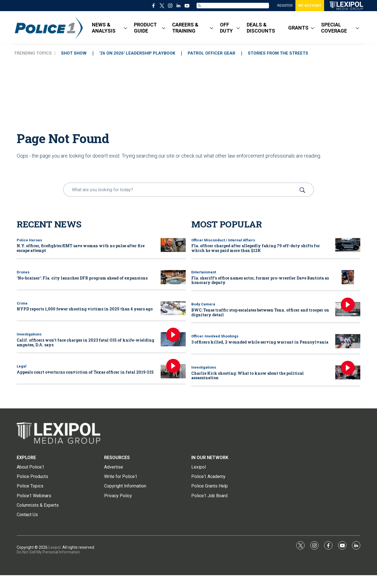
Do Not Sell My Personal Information (48, 552)
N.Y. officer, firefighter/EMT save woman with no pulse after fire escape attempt (81, 248)
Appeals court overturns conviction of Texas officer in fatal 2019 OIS (85, 372)
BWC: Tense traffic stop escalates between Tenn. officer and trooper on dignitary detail (260, 312)
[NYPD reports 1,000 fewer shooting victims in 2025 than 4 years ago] (173, 308)
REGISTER (285, 6)
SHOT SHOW (74, 53)
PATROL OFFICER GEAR (211, 53)
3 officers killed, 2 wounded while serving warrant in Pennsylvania (259, 342)
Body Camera (203, 304)
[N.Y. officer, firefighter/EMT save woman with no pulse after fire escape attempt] (173, 245)
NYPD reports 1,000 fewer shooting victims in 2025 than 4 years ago (85, 309)
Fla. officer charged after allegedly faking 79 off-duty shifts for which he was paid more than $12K (255, 248)
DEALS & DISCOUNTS (261, 28)
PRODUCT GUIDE (145, 28)
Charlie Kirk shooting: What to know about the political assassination (247, 376)
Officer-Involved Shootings (214, 336)
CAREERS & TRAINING (185, 28)
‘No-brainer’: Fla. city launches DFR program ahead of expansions (82, 278)
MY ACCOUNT (309, 6)
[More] (125, 28)
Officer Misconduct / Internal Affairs (223, 240)
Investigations (29, 334)
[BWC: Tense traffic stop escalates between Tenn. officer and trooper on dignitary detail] (347, 309)
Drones (23, 272)
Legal (21, 366)
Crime (22, 303)
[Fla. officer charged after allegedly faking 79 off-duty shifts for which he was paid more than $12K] (347, 245)
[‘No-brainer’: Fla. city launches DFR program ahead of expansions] (173, 277)
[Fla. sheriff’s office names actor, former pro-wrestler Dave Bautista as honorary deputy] (347, 277)
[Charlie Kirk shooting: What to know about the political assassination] (347, 372)
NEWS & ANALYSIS (104, 28)
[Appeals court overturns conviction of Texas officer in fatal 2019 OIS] (173, 371)
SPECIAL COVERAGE (334, 28)
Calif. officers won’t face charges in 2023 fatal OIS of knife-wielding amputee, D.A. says (85, 342)
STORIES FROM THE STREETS (278, 53)
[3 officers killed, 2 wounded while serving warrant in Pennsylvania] (347, 341)
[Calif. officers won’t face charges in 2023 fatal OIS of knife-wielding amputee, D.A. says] (173, 339)
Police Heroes (29, 240)
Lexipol (54, 547)
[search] (180, 190)
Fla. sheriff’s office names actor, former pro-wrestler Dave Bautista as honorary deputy (260, 280)
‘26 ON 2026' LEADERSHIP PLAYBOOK (137, 53)
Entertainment (203, 272)
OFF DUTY (226, 28)
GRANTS (298, 28)
